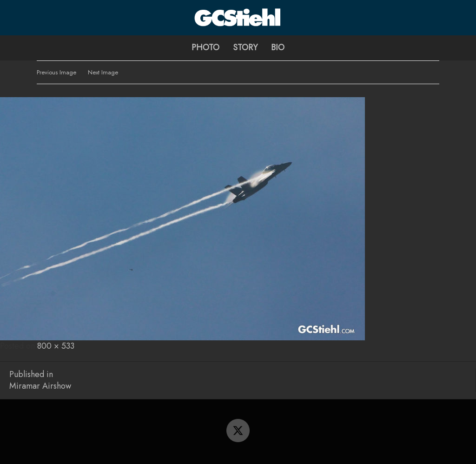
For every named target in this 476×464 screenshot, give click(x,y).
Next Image (103, 72)
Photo (205, 47)
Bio (277, 47)
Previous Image (56, 72)
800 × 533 (55, 346)
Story (245, 47)
